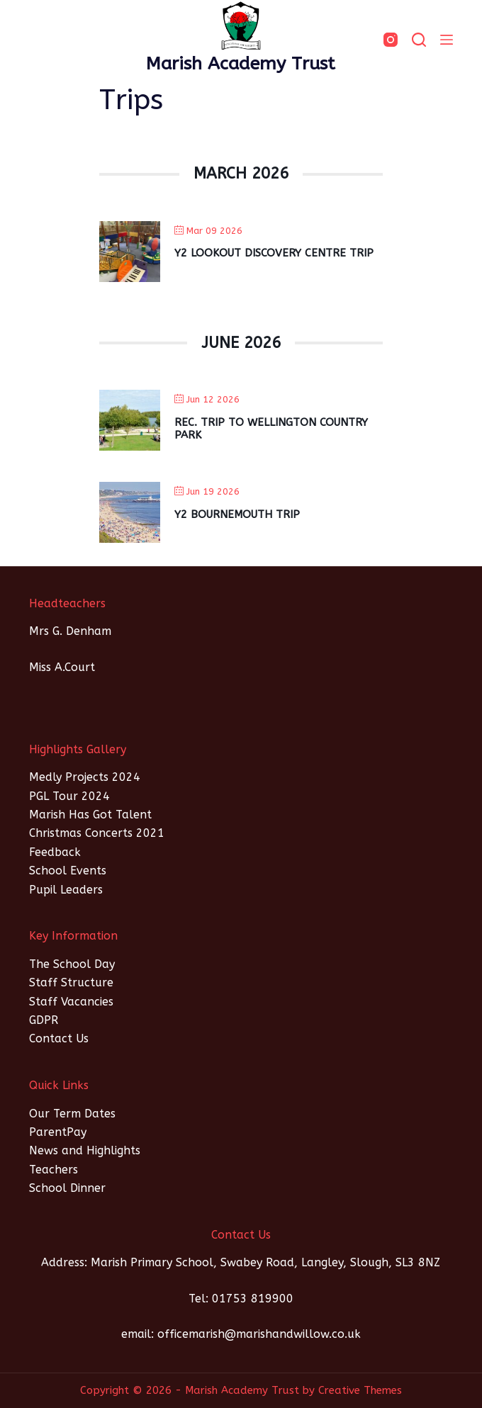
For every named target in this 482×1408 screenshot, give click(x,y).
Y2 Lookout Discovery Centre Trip (274, 253)
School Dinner (67, 1188)
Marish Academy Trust (240, 63)
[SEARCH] (419, 40)
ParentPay (57, 1132)
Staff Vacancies (71, 1001)
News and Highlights (84, 1150)
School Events (67, 870)
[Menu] (446, 39)
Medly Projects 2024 (84, 777)
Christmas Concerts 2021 (96, 833)
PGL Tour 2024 (69, 796)
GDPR (43, 1020)
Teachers (53, 1169)
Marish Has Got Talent (90, 814)
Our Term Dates (72, 1113)
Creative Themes (360, 1390)
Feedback (55, 852)
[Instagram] (390, 40)
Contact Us (59, 1038)
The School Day (72, 964)
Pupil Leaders (66, 889)
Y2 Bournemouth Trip (237, 514)
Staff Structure (71, 982)
